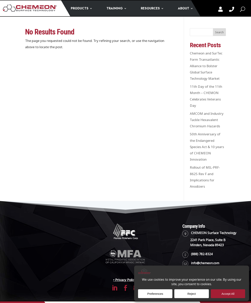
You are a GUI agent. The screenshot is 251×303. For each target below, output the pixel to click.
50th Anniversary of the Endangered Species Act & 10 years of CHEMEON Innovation (207, 147)
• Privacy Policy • (125, 280)
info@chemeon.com (205, 263)
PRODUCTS (79, 9)
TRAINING (114, 9)
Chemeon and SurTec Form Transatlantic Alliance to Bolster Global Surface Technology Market (206, 66)
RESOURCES (150, 9)
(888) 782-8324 (202, 254)
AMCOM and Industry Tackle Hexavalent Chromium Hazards (207, 120)
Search (219, 32)
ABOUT (183, 9)
